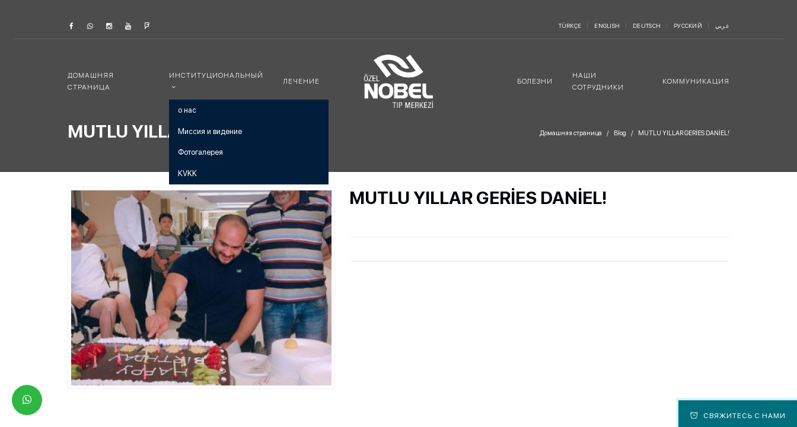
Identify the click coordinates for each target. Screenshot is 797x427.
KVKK (187, 173)
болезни (535, 81)
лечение (301, 81)
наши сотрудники (598, 81)
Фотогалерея (200, 152)
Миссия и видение (210, 131)
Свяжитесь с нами (738, 416)
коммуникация (695, 81)
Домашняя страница (91, 81)
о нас (187, 110)
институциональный (216, 75)
